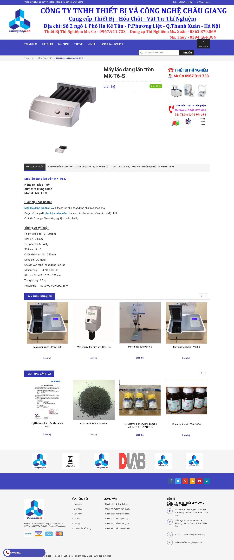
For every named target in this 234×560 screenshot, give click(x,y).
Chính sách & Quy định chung (118, 504)
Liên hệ (77, 523)
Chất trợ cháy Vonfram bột (94, 423)
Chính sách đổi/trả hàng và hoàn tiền (121, 523)
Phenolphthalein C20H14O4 (186, 424)
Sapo (108, 556)
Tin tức (77, 519)
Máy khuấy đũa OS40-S (140, 346)
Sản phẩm (78, 514)
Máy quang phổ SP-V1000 (186, 347)
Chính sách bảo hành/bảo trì (117, 528)
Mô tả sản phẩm (35, 167)
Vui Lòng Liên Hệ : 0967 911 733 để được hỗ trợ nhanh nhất (78, 167)
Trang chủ (78, 504)
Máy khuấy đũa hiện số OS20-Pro (94, 347)
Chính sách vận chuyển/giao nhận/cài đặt (123, 514)
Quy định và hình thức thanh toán (119, 509)
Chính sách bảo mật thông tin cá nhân (121, 519)
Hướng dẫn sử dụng (82, 528)
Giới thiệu (78, 509)
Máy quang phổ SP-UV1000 (47, 347)
